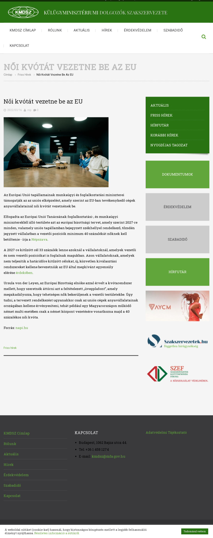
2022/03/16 (14, 108)
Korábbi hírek (164, 133)
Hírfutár (159, 123)
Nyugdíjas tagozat (169, 143)
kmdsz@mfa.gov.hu (108, 454)
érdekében (24, 271)
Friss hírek (24, 73)
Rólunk (55, 29)
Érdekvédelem (137, 29)
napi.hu (22, 326)
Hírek (107, 29)
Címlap (8, 73)
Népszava (39, 238)
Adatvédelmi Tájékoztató (166, 431)
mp (29, 108)
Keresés (203, 36)
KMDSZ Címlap (23, 29)
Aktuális (82, 29)
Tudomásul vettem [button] (195, 531)
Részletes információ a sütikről (56, 533)
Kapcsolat (19, 44)
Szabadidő (173, 29)
